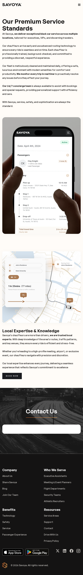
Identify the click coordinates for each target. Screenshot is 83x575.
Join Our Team (10, 494)
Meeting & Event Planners (57, 482)
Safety (6, 522)
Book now (12, 376)
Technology (8, 515)
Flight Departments (54, 488)
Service (6, 528)
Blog (4, 488)
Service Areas (51, 515)
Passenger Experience (14, 534)
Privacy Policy (51, 540)
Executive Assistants (55, 476)
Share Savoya (9, 482)
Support (48, 522)
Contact (48, 528)
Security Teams (52, 494)
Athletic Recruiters (54, 501)
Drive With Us (51, 534)
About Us (7, 476)
